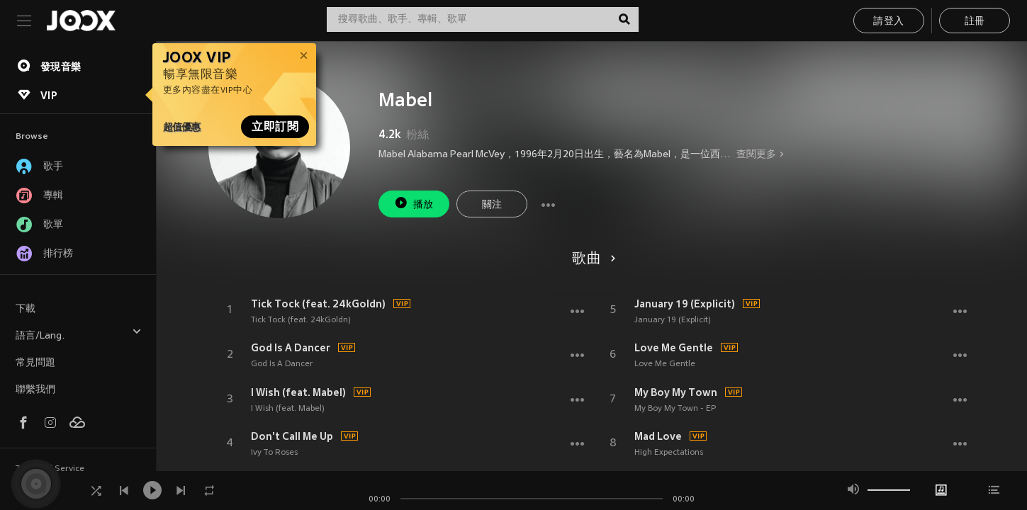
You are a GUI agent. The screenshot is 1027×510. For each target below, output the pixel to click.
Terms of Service (50, 469)
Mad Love (658, 436)
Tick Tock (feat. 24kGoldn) (318, 304)
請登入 (888, 21)
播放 (414, 203)
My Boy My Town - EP (675, 408)
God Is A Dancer (290, 347)
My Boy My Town (675, 392)
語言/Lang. (79, 334)
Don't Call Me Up (292, 436)
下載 (25, 309)
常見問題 (35, 363)
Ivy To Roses (274, 452)
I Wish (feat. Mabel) (298, 392)
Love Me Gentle (673, 347)
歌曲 (591, 259)
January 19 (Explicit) (684, 304)
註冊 (975, 21)
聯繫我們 (35, 390)
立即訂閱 (275, 126)
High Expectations (668, 452)
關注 (492, 205)
